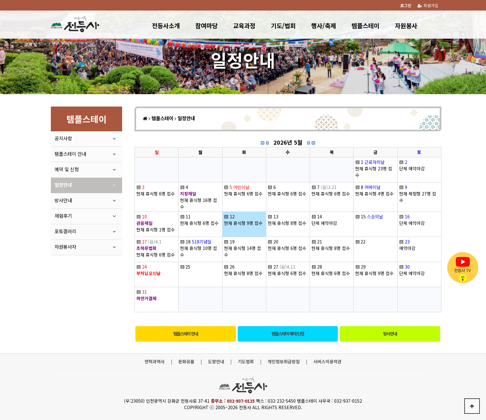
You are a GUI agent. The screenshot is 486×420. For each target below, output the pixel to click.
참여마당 (206, 25)
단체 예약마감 (412, 168)
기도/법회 (283, 25)
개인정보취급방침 (283, 361)
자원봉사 (406, 25)
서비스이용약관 (327, 361)
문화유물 (186, 361)
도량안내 (216, 361)
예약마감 (407, 248)
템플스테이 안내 (185, 333)
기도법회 (246, 361)
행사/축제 (323, 25)
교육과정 (244, 25)
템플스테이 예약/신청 (288, 333)
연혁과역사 (154, 361)
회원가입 (428, 5)
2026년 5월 (288, 142)
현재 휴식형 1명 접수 (155, 229)
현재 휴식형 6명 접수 (155, 193)
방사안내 (390, 333)
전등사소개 (166, 25)
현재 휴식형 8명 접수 (287, 223)
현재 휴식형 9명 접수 (243, 223)
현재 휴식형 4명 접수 (374, 193)
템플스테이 (365, 25)
